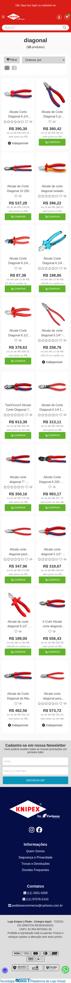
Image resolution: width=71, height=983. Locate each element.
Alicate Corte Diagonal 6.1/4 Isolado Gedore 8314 (18, 261)
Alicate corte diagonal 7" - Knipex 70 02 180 (18, 480)
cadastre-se (49, 5)
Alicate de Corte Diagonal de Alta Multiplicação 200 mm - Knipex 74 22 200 (18, 696)
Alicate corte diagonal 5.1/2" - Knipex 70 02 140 (52, 552)
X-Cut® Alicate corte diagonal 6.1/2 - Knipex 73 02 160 (52, 624)
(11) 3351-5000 (35, 893)
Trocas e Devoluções (35, 863)
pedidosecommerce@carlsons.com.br (35, 905)
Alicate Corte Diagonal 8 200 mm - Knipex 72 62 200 (52, 480)
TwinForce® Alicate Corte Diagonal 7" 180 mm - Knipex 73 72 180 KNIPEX (18, 407)
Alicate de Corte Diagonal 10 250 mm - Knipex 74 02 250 (18, 189)
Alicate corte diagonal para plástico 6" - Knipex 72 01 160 (18, 552)
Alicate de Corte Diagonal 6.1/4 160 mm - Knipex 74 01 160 (52, 407)
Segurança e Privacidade (35, 857)
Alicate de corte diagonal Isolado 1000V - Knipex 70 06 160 (52, 189)
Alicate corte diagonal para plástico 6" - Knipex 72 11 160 (52, 696)
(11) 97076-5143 (35, 899)
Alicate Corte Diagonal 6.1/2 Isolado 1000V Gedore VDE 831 (18, 333)
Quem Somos (35, 851)
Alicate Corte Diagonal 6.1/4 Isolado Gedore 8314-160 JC (52, 261)
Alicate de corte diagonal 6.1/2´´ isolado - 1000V (18, 624)
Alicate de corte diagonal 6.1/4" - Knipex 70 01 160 (52, 333)
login (35, 5)
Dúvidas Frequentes (35, 870)
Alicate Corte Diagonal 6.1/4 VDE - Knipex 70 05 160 (18, 114)
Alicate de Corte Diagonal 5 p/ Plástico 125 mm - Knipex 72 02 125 (52, 114)
